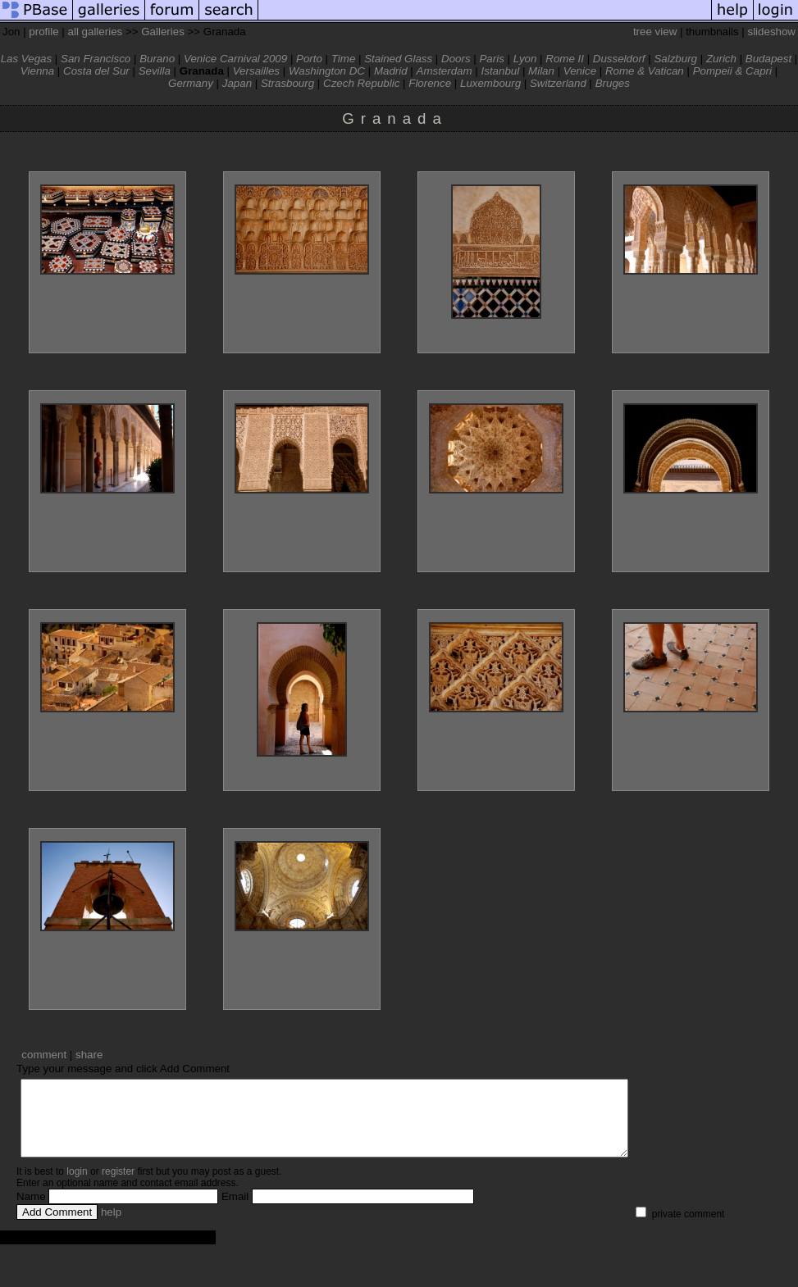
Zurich (721, 58)
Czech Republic (361, 83)
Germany (190, 83)
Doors (456, 58)
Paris (491, 58)
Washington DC (327, 71)
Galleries (163, 31)
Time (343, 58)
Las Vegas (26, 58)
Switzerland (558, 83)
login (76, 1186)
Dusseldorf (619, 58)
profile (43, 31)
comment (43, 1054)
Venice (579, 71)
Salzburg (675, 58)
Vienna (37, 71)
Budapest (768, 58)
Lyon (525, 58)
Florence (429, 83)
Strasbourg (287, 83)
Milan (541, 71)
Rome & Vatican (644, 71)
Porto (309, 58)
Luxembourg (490, 83)
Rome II (564, 58)
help (111, 1227)
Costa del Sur (96, 71)
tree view (655, 31)
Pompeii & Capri (732, 71)
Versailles (256, 71)
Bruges (612, 83)
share (89, 1054)
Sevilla (155, 71)
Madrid (391, 71)
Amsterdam (444, 71)
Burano (157, 58)
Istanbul (500, 71)
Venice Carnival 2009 (235, 58)
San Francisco (95, 58)
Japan (237, 83)
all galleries (95, 31)
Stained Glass (398, 58)
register (118, 1186)
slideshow (771, 31)
